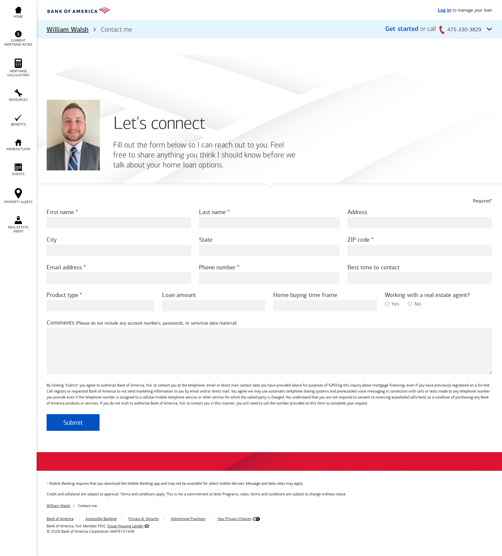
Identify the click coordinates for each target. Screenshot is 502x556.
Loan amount (179, 295)
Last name (212, 212)
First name (60, 212)
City (52, 239)
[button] (269, 29)
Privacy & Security (143, 518)
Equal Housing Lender (125, 526)
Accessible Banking (101, 518)
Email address (64, 267)
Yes (392, 304)
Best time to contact (373, 267)
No (414, 304)
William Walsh (68, 30)
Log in (444, 10)
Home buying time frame (305, 295)
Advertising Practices (188, 518)
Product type (62, 295)
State (205, 239)
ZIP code (359, 239)
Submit (73, 422)
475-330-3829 (460, 30)
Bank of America (60, 518)
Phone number (217, 267)
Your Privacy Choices (234, 518)
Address (357, 212)
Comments (60, 322)
